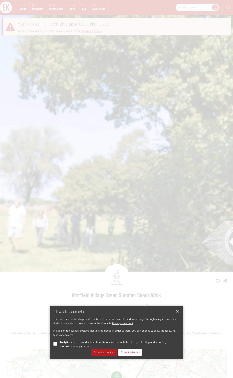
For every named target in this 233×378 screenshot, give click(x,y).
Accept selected (130, 352)
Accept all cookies (104, 352)
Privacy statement (122, 323)
